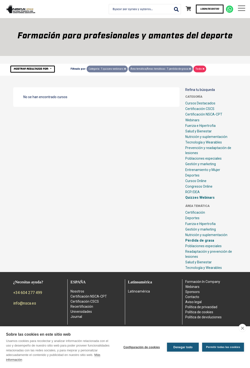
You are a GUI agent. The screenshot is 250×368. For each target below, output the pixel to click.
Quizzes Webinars (200, 197)
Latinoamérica (139, 291)
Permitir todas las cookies (223, 347)
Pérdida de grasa (199, 240)
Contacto (192, 297)
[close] (242, 328)
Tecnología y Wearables (203, 142)
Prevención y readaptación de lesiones (208, 150)
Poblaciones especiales (203, 158)
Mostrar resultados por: (31, 69)
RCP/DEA (192, 192)
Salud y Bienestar (198, 131)
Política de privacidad (201, 307)
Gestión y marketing (200, 164)
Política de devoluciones (203, 317)
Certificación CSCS (199, 109)
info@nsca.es (24, 303)
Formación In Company (202, 282)
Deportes (192, 175)
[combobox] (145, 9)
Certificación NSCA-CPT (203, 114)
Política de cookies (199, 312)
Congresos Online (198, 186)
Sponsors (192, 292)
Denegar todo (183, 347)
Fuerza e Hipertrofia (200, 126)
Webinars (192, 120)
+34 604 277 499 (27, 292)
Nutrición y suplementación (206, 137)
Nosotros (77, 291)
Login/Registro (209, 9)
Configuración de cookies (141, 347)
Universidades (81, 311)
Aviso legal (193, 302)
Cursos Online (195, 181)
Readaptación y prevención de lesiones (208, 254)
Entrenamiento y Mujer (202, 170)
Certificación (195, 212)
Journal (76, 317)
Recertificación (82, 306)
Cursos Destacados (200, 103)
